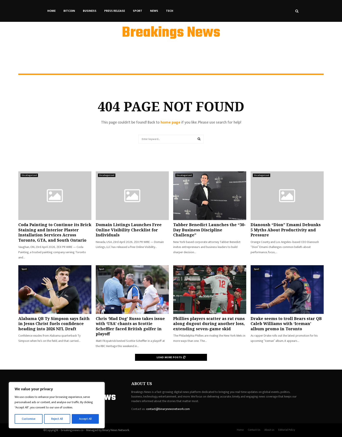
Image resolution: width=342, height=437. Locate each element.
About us (269, 430)
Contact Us (254, 430)
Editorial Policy (286, 430)
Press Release (114, 10)
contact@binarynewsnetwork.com (168, 408)
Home (51, 10)
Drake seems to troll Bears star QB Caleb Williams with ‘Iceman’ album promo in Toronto (286, 323)
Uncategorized (29, 175)
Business (89, 10)
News (154, 10)
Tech (169, 10)
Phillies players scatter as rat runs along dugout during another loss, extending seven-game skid (209, 323)
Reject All (57, 418)
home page (170, 122)
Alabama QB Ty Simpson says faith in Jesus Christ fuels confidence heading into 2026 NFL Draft (54, 323)
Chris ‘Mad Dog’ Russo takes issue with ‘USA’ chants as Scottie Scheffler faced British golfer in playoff (130, 326)
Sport (137, 10)
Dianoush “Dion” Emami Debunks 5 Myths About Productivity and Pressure (286, 229)
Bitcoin (69, 10)
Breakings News (171, 33)
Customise (28, 418)
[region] (57, 405)
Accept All (85, 418)
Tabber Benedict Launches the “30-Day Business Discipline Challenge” (209, 229)
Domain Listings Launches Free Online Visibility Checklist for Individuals (129, 229)
